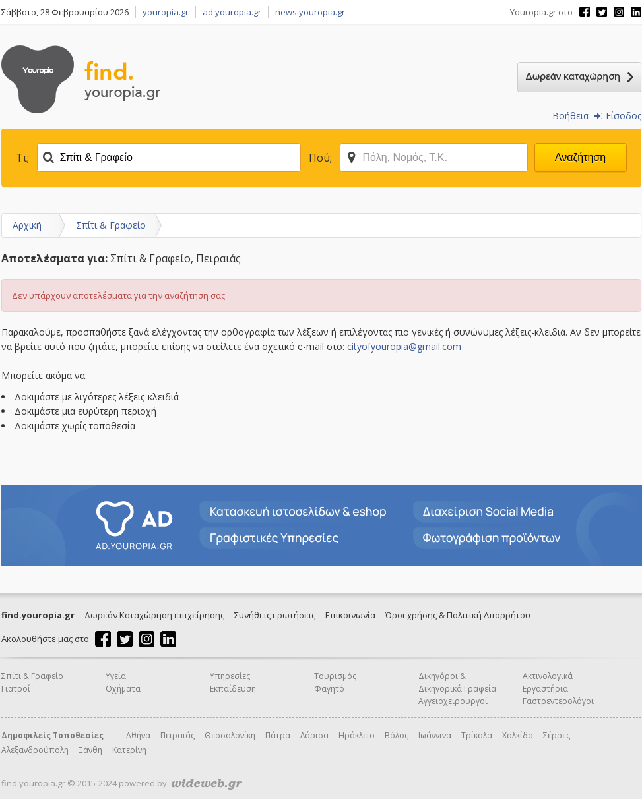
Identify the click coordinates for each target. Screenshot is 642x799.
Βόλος (396, 735)
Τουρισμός (335, 676)
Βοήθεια (570, 115)
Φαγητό (329, 688)
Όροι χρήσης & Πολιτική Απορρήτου (457, 615)
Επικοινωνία (350, 615)
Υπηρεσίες (230, 676)
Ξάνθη (90, 749)
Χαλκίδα (517, 735)
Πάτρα (277, 735)
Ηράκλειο (356, 735)
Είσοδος (617, 115)
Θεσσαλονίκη (230, 735)
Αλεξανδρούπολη (35, 749)
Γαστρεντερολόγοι (558, 701)
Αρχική (27, 225)
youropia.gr (166, 12)
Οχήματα (123, 688)
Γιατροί (15, 688)
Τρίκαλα (476, 735)
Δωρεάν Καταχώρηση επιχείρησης (154, 615)
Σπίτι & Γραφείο (111, 225)
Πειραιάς (177, 735)
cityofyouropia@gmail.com (404, 346)
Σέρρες (556, 735)
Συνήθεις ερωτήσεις (274, 615)
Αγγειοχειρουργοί (453, 701)
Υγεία (116, 676)
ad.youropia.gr (232, 12)
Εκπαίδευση (233, 688)
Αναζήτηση (580, 157)
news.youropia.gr (310, 12)
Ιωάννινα (434, 735)
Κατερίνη (129, 749)
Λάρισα (314, 735)
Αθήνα (138, 735)
